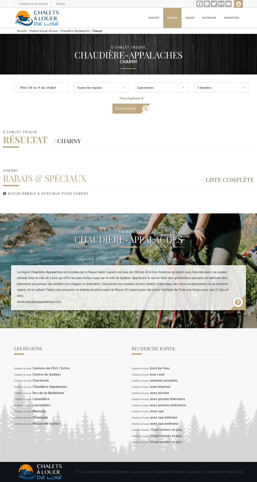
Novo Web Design (230, 472)
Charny (97, 31)
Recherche (209, 17)
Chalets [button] (154, 17)
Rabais (190, 17)
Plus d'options (132, 98)
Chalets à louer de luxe (43, 31)
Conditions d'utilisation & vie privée (177, 472)
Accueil (21, 31)
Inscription (231, 17)
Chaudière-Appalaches (75, 31)
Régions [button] (172, 17)
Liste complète (230, 179)
